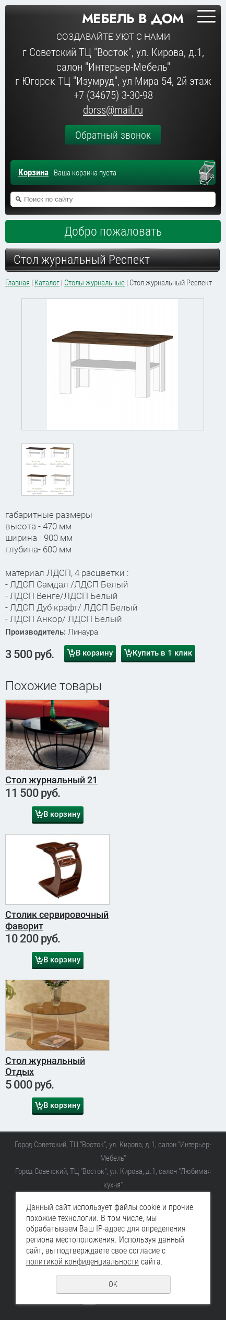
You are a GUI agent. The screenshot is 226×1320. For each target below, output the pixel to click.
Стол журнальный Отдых (45, 1066)
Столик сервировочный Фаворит (57, 920)
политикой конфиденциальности (82, 1262)
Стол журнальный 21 (51, 779)
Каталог (47, 282)
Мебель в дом (133, 18)
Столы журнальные (94, 282)
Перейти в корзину (212, 174)
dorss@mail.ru (113, 110)
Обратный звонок (113, 135)
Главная (17, 282)
